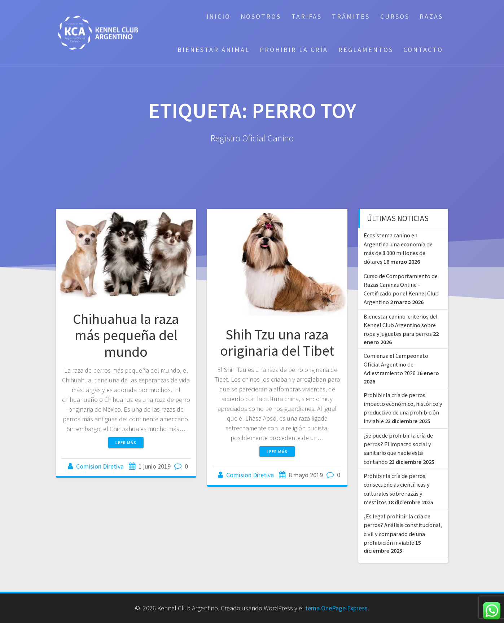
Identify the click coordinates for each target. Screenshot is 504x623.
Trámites (351, 16)
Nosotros (261, 16)
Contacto (423, 49)
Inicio (218, 16)
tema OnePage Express (336, 608)
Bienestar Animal (214, 49)
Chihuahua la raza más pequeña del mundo (126, 335)
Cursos (394, 16)
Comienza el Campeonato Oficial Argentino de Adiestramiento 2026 (396, 364)
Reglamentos (365, 49)
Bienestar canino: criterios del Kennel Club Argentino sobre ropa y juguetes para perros (401, 325)
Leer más (125, 442)
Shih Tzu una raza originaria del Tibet (277, 342)
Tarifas (307, 16)
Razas (431, 16)
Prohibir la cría (294, 49)
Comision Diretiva (100, 466)
